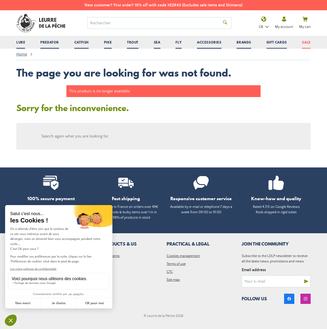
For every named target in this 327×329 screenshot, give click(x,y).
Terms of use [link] (176, 264)
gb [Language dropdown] (264, 23)
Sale (306, 42)
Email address (254, 270)
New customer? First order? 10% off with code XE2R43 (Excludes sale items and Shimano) (163, 5)
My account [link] (284, 23)
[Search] (155, 23)
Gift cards (276, 42)
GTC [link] (170, 272)
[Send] (306, 281)
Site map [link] (173, 280)
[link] (289, 299)
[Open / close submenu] (20, 42)
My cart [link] (305, 23)
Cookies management (183, 256)
